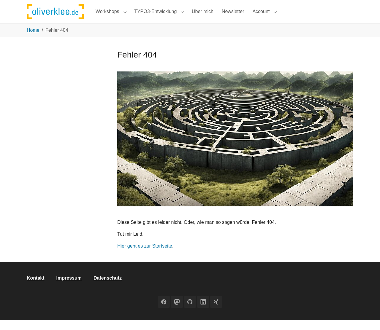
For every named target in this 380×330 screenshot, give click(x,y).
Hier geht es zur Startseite (144, 255)
